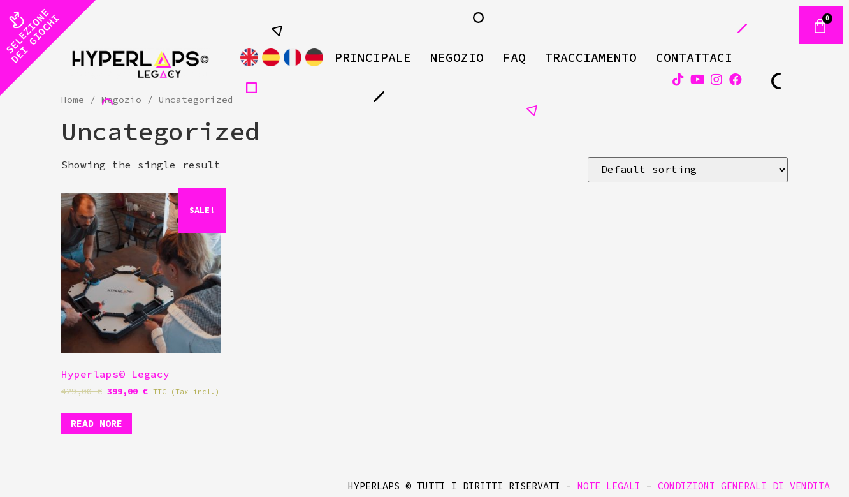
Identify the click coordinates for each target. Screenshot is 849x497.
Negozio (457, 57)
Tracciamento (591, 57)
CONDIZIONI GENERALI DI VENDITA (744, 486)
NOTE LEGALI (609, 486)
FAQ (514, 57)
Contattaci (694, 57)
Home (72, 99)
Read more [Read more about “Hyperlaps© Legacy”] (96, 423)
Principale (373, 57)
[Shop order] (688, 169)
